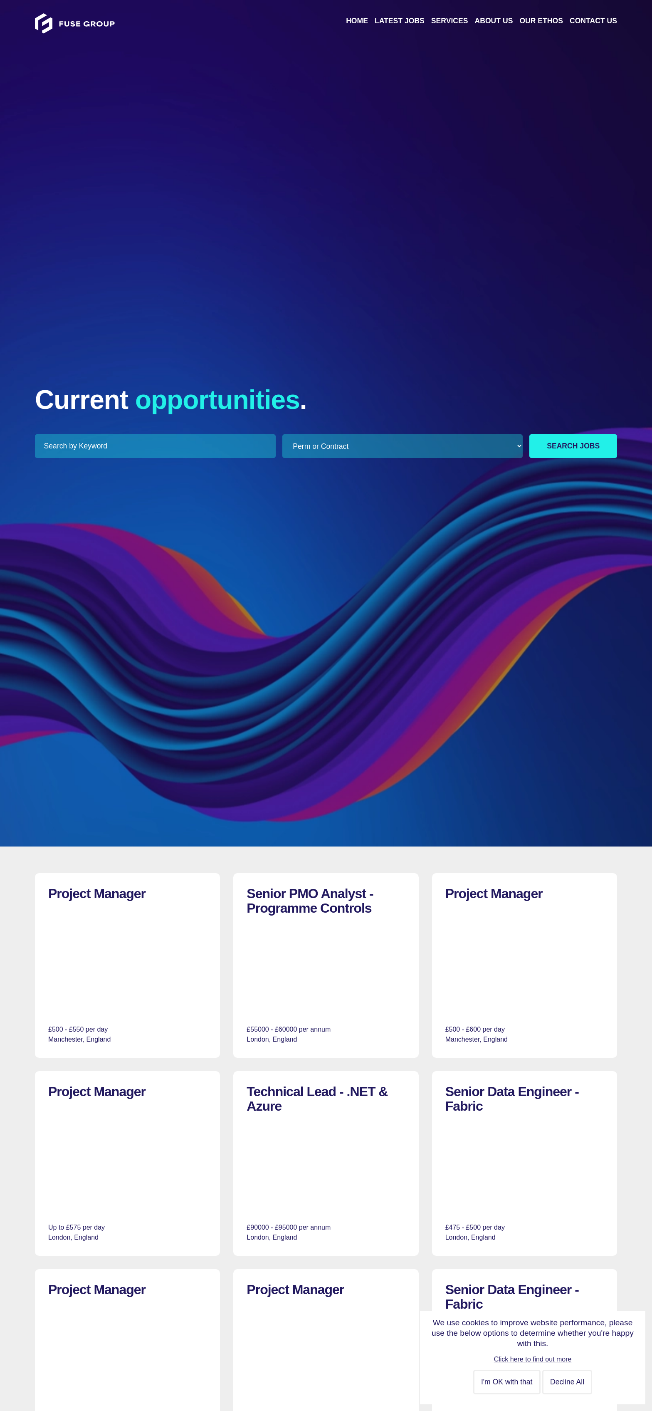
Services (449, 21)
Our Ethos (541, 21)
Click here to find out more (533, 1359)
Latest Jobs (400, 21)
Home (357, 21)
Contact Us (593, 21)
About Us (493, 21)
